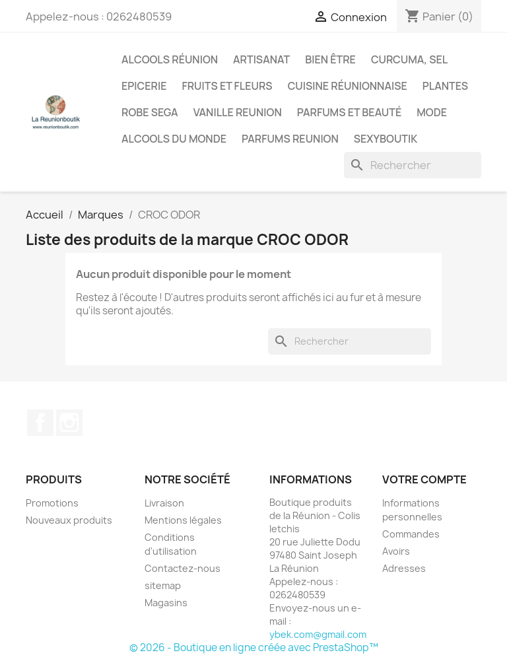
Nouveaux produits (69, 520)
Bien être (330, 59)
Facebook (40, 422)
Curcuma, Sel (409, 59)
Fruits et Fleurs (227, 86)
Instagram (69, 422)
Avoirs (396, 551)
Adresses (404, 568)
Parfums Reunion (290, 138)
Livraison (164, 503)
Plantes (445, 86)
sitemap (163, 585)
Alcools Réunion (169, 59)
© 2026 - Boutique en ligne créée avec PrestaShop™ (253, 647)
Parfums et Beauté (349, 112)
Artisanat (261, 59)
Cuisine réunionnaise (347, 86)
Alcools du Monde (173, 138)
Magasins (166, 602)
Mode (432, 112)
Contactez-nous (182, 568)
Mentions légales (183, 520)
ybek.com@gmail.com (317, 634)
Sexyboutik (386, 138)
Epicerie (143, 86)
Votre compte (424, 479)
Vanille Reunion (237, 112)
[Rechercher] (412, 165)
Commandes (411, 534)
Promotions (52, 503)
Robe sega (149, 112)
